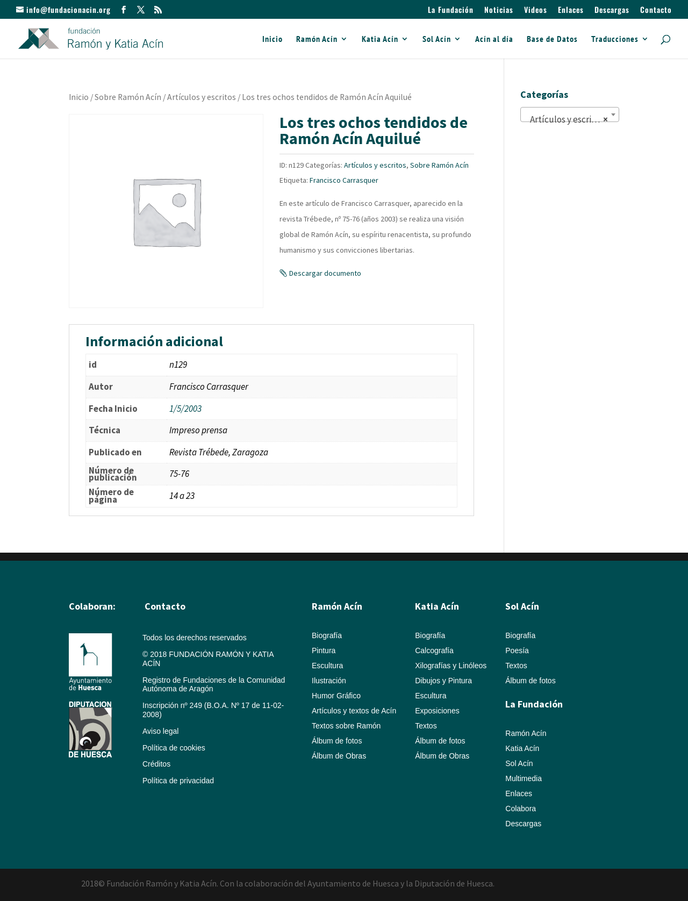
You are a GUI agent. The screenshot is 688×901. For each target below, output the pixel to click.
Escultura (327, 665)
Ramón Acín (317, 39)
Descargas (611, 10)
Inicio (272, 39)
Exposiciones (437, 710)
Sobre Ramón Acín (128, 97)
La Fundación (451, 10)
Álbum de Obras (339, 756)
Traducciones (615, 39)
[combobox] (569, 114)
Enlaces (571, 10)
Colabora (520, 808)
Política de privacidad (178, 780)
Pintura (323, 650)
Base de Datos (552, 39)
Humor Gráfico (336, 695)
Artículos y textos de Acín (354, 710)
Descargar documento (325, 273)
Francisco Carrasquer (344, 180)
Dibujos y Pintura (443, 680)
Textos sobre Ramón (346, 725)
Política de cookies (173, 747)
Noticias (498, 10)
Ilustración (329, 680)
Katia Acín (380, 39)
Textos (425, 725)
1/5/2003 (185, 408)
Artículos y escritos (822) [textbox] (572, 119)
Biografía (327, 635)
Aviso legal (160, 731)
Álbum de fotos (337, 740)
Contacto (656, 10)
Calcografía (434, 650)
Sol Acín (436, 39)
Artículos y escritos (201, 97)
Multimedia (523, 778)
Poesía (517, 650)
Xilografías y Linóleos (450, 665)
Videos (535, 10)
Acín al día (494, 39)
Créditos (156, 764)
